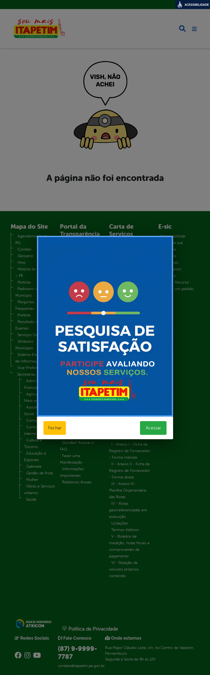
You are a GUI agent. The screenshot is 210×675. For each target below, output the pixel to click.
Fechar (54, 428)
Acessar (153, 428)
